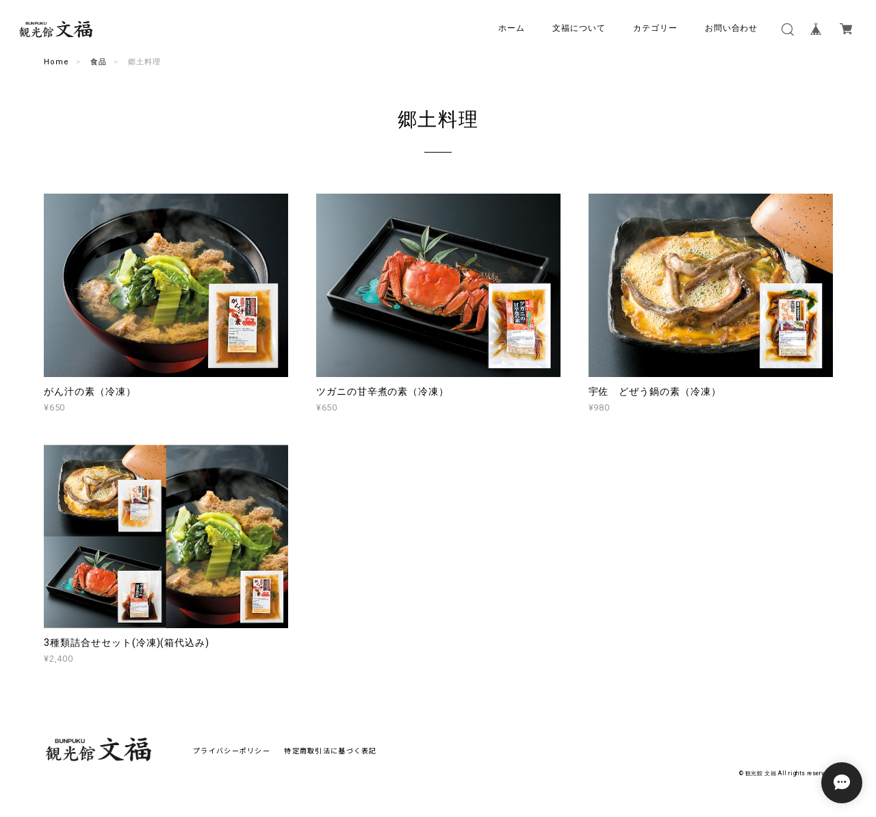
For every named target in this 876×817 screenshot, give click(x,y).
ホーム (511, 28)
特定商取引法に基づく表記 (330, 750)
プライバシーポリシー (231, 750)
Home (56, 61)
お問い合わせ (731, 28)
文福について (579, 28)
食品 (98, 61)
